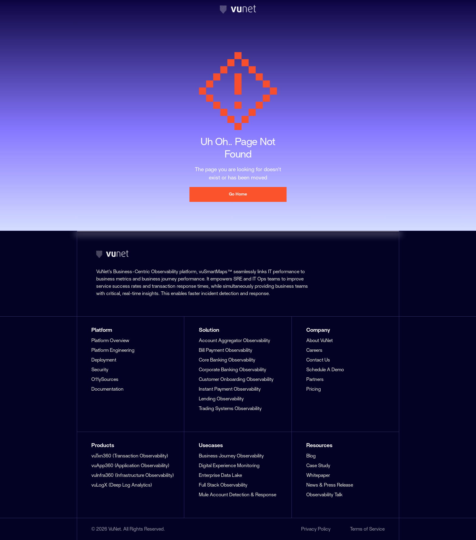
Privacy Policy (316, 529)
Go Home (238, 194)
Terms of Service (367, 529)
